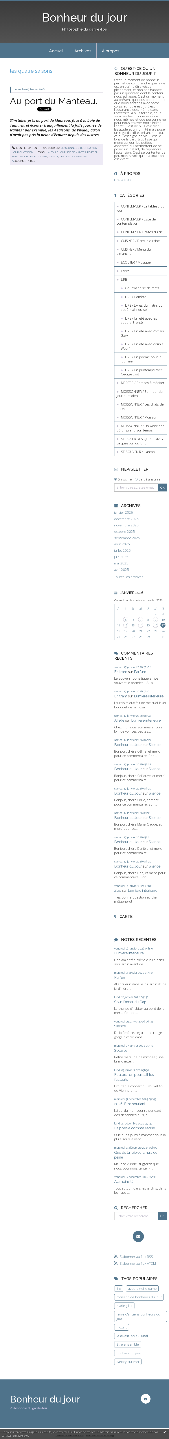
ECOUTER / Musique (136, 262)
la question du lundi (132, 1335)
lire (118, 1288)
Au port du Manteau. (53, 100)
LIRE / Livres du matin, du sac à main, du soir (141, 307)
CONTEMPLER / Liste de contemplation (136, 221)
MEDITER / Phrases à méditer (142, 382)
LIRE (124, 279)
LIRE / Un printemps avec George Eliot (141, 372)
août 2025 (122, 544)
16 (155, 625)
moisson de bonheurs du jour (139, 1297)
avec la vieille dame (142, 1288)
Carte (125, 916)
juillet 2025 (122, 550)
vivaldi (53, 156)
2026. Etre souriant (129, 1104)
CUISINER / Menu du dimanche (134, 251)
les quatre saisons (73, 156)
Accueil (56, 50)
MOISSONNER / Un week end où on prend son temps (140, 428)
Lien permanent (25, 147)
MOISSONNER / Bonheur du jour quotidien (140, 393)
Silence (154, 744)
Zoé (117, 890)
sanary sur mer (128, 1361)
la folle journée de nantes (66, 152)
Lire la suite (122, 180)
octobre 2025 (124, 531)
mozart (121, 1327)
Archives (82, 50)
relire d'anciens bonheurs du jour (138, 1316)
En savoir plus (21, 1435)
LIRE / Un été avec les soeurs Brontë (139, 320)
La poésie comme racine (134, 1128)
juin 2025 (121, 557)
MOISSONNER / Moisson (139, 417)
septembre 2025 (127, 538)
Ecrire (125, 271)
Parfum (140, 671)
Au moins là (123, 1181)
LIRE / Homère (135, 297)
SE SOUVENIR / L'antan (138, 451)
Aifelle (119, 720)
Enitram (120, 671)
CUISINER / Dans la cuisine (140, 240)
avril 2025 (121, 570)
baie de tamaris (36, 156)
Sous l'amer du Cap (130, 1002)
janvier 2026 (123, 512)
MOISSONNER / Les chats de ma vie (140, 406)
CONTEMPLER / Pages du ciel (142, 232)
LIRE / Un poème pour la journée (141, 359)
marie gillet (124, 1305)
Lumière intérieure (148, 696)
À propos (110, 50)
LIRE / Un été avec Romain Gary (142, 333)
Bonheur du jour (84, 17)
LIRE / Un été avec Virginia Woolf (142, 346)
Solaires (120, 1050)
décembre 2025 (126, 519)
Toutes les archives (128, 577)
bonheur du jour (128, 1353)
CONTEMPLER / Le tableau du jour (140, 208)
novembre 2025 (126, 525)
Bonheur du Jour (128, 744)
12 (125, 625)
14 (140, 625)
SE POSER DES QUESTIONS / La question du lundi (140, 441)
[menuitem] (56, 50)
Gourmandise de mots (142, 288)
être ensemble (127, 1344)
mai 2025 (121, 563)
